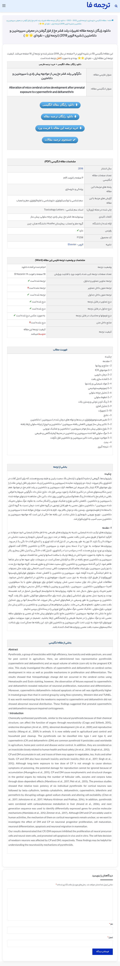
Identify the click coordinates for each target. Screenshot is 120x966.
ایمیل (110, 937)
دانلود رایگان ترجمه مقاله (60, 116)
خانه (110, 20)
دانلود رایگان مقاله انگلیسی (60, 105)
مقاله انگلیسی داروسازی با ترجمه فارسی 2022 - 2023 (86, 20)
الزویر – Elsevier (75, 245)
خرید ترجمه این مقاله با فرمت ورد (60, 128)
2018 (80, 169)
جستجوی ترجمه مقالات (60, 140)
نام (111, 924)
